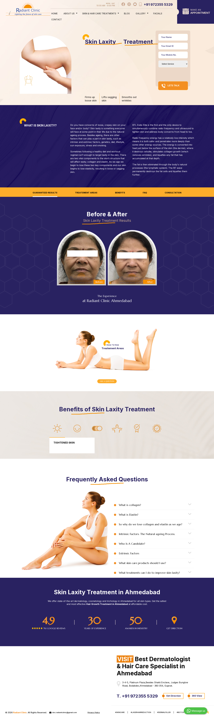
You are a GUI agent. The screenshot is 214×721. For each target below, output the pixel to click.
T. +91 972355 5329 (140, 690)
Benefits (120, 186)
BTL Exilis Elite (139, 119)
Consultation (175, 186)
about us (69, 13)
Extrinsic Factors (129, 548)
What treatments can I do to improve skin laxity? (149, 567)
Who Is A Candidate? (132, 538)
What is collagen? (130, 499)
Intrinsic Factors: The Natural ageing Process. (147, 528)
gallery (137, 13)
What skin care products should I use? (142, 557)
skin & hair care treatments (98, 13)
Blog (125, 13)
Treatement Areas (86, 186)
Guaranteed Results (43, 186)
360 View (150, 695)
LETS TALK (170, 80)
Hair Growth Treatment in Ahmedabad (107, 598)
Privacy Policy (56, 715)
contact (167, 13)
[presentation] (179, 68)
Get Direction (127, 695)
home (57, 13)
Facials (152, 13)
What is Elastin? (128, 509)
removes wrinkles (141, 149)
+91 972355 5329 (158, 4)
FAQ (146, 186)
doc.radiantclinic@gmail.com (64, 712)
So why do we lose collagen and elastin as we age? (150, 519)
